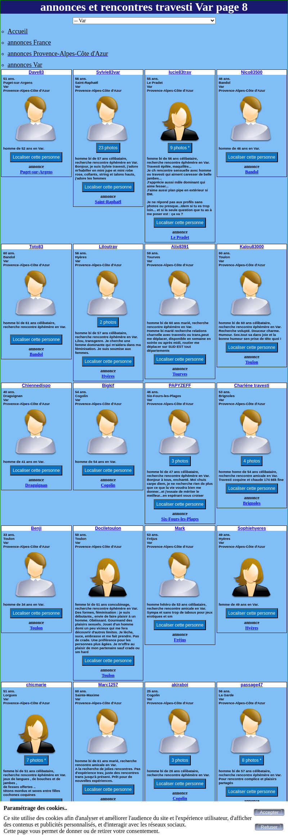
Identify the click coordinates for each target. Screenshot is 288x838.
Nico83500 (251, 72)
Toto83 (36, 246)
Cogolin (108, 485)
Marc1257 (108, 684)
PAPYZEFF (180, 385)
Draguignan (36, 485)
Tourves (179, 374)
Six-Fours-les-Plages (180, 519)
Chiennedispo (36, 385)
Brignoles (252, 503)
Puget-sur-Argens (36, 171)
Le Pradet (180, 237)
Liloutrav (108, 246)
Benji (36, 528)
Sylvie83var (108, 72)
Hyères (108, 376)
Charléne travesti (251, 385)
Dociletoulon (108, 528)
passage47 (252, 684)
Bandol (251, 171)
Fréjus (180, 639)
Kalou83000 (252, 246)
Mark (180, 528)
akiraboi (180, 684)
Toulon (251, 362)
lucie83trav (179, 72)
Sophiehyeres (252, 528)
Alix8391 (180, 246)
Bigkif (108, 385)
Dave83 (36, 72)
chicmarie (36, 684)
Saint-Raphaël (108, 201)
